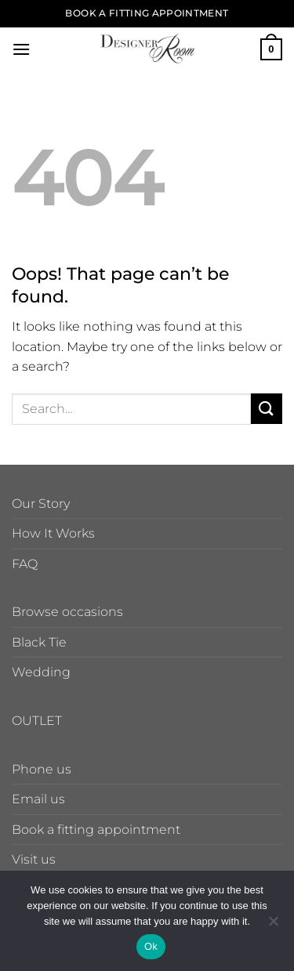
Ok (151, 946)
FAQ (25, 563)
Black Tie (39, 642)
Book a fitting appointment (96, 829)
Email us (38, 799)
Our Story (41, 503)
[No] (272, 925)
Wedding (41, 672)
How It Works (53, 533)
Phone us (41, 769)
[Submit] (266, 408)
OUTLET (37, 720)
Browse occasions (67, 611)
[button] (21, 49)
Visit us (34, 859)
